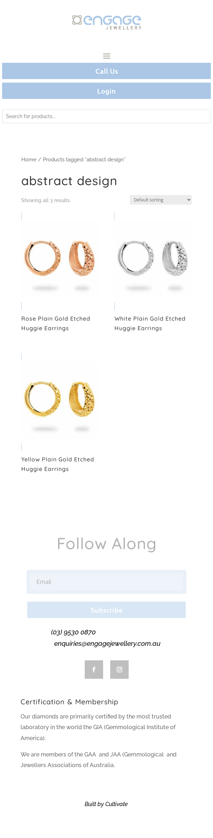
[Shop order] (161, 200)
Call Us (106, 71)
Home (29, 159)
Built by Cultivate (106, 804)
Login (106, 90)
